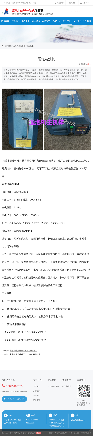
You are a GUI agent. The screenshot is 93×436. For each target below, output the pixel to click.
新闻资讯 (66, 21)
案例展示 (46, 21)
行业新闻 (30, 46)
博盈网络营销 (86, 434)
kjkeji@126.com (78, 427)
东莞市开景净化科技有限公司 (25, 434)
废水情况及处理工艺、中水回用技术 (25, 360)
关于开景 (15, 21)
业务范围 (25, 21)
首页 (15, 46)
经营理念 (36, 403)
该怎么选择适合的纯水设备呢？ (23, 356)
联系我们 (87, 21)
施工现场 (36, 21)
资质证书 (36, 407)
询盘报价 (59, 3)
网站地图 (72, 3)
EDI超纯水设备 (53, 394)
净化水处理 (66, 394)
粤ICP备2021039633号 (63, 434)
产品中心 (56, 21)
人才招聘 (77, 21)
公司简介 (36, 394)
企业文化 (36, 398)
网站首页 (5, 21)
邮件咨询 (84, 3)
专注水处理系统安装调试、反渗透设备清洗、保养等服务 (32, 12)
